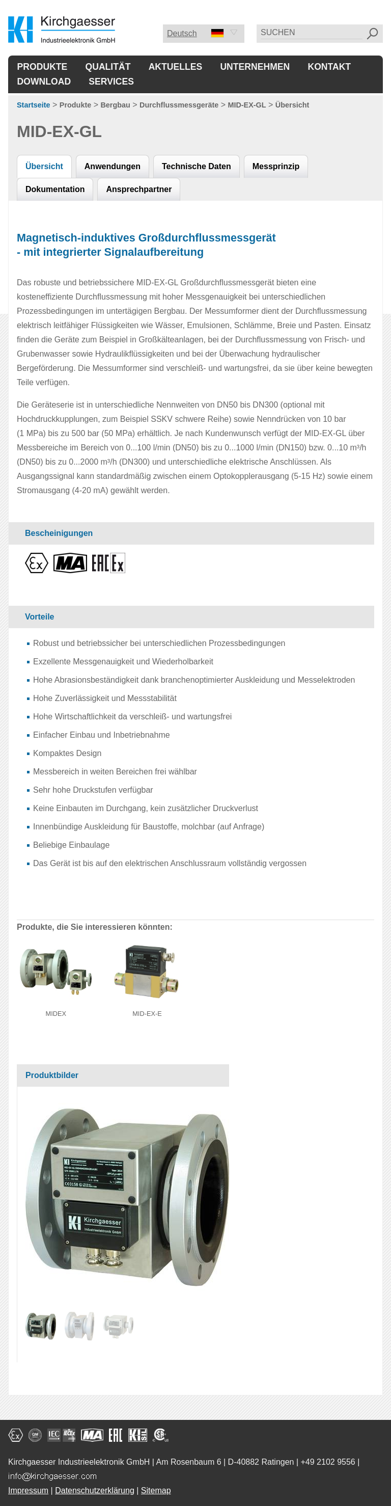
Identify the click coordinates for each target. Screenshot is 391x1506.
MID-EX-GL (247, 105)
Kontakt (329, 67)
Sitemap (156, 1490)
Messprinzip (276, 166)
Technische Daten (196, 166)
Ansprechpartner (139, 189)
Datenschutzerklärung (94, 1490)
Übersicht (292, 105)
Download (44, 81)
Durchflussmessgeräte (178, 105)
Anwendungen (113, 166)
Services (111, 81)
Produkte (42, 67)
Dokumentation (55, 189)
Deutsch (195, 33)
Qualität (108, 67)
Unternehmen (255, 67)
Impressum (28, 1490)
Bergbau (115, 105)
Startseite (33, 105)
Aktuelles (176, 67)
